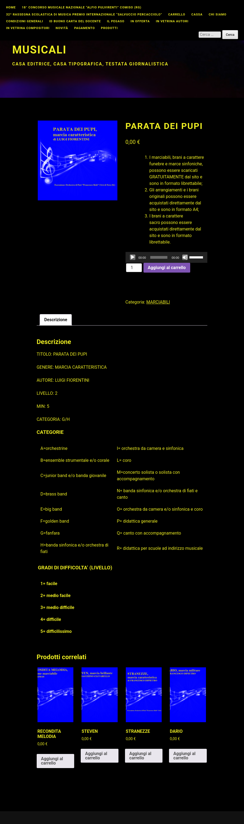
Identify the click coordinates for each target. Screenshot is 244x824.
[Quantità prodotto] (134, 267)
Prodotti (109, 28)
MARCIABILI (158, 302)
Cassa (196, 14)
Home (11, 7)
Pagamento (84, 28)
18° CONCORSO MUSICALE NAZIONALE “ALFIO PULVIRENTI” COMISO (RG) (81, 7)
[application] (167, 257)
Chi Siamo (218, 14)
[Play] (132, 257)
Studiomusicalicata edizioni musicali (101, 43)
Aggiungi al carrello (167, 267)
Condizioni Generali (24, 21)
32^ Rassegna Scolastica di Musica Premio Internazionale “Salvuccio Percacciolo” (84, 14)
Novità (62, 28)
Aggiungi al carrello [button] (52, 761)
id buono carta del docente (75, 21)
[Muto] (185, 257)
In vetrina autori (172, 21)
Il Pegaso (115, 21)
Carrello (176, 14)
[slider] (158, 257)
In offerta (140, 21)
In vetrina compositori (27, 28)
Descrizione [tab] (55, 319)
